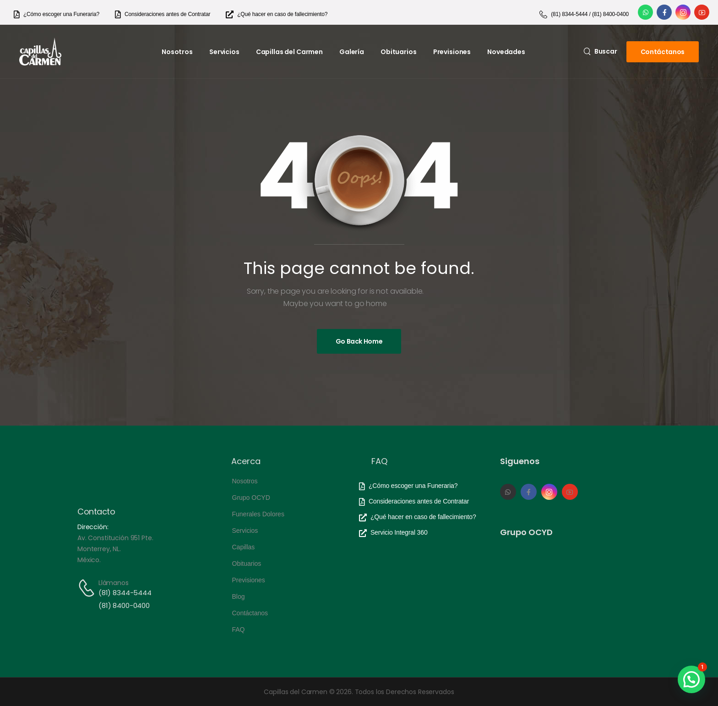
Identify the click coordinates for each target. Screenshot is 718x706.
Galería (351, 51)
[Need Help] (56, 14)
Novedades (506, 51)
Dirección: (93, 526)
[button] (691, 679)
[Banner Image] (359, 341)
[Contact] (87, 588)
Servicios (224, 51)
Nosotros (177, 51)
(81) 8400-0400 (124, 605)
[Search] (600, 51)
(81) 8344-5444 (125, 592)
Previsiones (452, 51)
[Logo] (40, 52)
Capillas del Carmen (289, 51)
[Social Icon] (645, 12)
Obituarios (399, 51)
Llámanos (113, 582)
